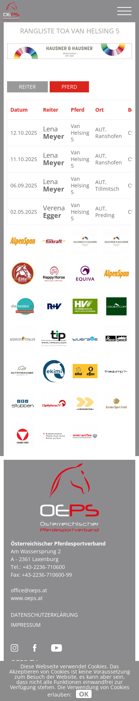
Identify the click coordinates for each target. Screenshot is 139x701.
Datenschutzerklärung (44, 614)
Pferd (69, 86)
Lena (53, 132)
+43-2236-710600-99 (47, 574)
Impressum (26, 624)
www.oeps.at (27, 598)
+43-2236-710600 (44, 566)
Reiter (27, 86)
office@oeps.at (29, 590)
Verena (54, 211)
